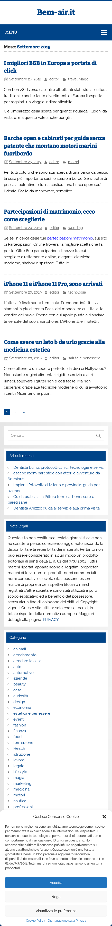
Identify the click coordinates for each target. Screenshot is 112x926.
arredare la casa (27, 661)
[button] (104, 816)
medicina (21, 789)
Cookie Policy (35, 920)
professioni (23, 807)
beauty (19, 684)
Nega (56, 896)
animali (19, 649)
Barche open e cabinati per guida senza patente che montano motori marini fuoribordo (54, 146)
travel (73, 79)
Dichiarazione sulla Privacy (67, 920)
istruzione (21, 754)
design (19, 702)
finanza (19, 731)
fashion (19, 725)
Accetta (56, 882)
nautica (19, 801)
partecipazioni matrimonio (70, 238)
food (17, 736)
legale (18, 766)
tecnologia (77, 292)
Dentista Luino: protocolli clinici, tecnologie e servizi (58, 467)
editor (54, 79)
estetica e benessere (31, 713)
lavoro (18, 760)
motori (73, 162)
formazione (23, 742)
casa (17, 690)
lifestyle (20, 771)
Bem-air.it (56, 12)
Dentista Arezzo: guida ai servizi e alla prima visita (56, 508)
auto (17, 666)
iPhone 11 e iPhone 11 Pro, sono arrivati (53, 284)
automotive (23, 672)
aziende (20, 678)
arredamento (24, 655)
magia (18, 777)
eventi (18, 719)
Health (19, 748)
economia (22, 707)
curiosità (20, 696)
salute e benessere (84, 358)
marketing (22, 783)
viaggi (84, 79)
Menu (11, 32)
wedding (75, 228)
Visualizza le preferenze (56, 911)
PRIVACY (51, 619)
